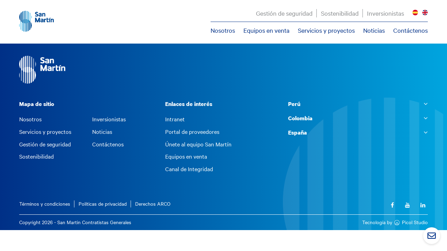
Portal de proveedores (192, 131)
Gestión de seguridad (284, 13)
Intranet (175, 119)
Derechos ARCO (152, 203)
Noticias (374, 30)
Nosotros (223, 30)
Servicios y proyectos (326, 30)
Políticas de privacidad (103, 203)
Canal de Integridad (189, 169)
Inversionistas (385, 13)
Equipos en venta (266, 30)
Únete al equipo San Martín (198, 144)
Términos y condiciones (44, 203)
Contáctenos (410, 30)
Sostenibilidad (340, 13)
